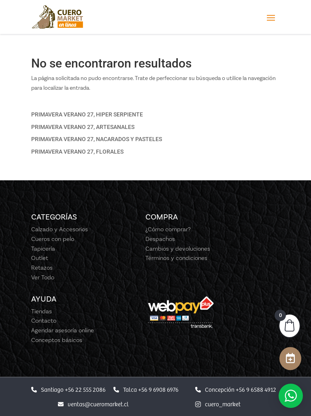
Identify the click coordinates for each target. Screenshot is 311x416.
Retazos (42, 267)
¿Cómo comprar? (168, 229)
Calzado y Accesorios (59, 229)
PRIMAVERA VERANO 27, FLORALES (77, 151)
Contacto (43, 320)
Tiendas (41, 311)
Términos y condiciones (176, 258)
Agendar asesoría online (62, 330)
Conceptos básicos (56, 340)
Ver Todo (42, 277)
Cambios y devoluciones (177, 248)
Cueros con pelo (52, 239)
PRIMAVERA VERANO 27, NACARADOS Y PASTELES (96, 139)
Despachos (160, 239)
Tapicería (43, 248)
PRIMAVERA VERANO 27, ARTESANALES (82, 127)
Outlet (39, 258)
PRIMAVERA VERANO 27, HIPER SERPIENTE (87, 114)
